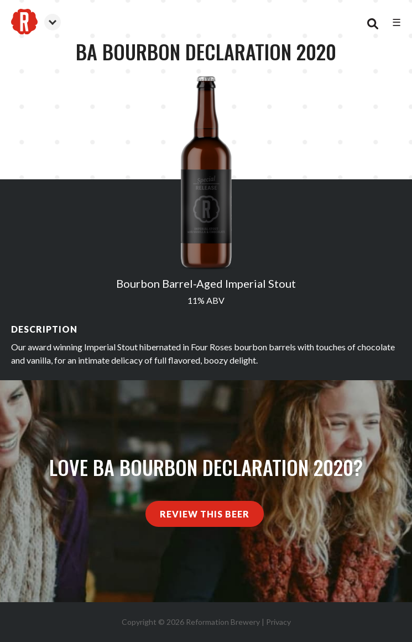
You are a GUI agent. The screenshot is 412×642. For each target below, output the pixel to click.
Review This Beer (204, 514)
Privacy (278, 622)
